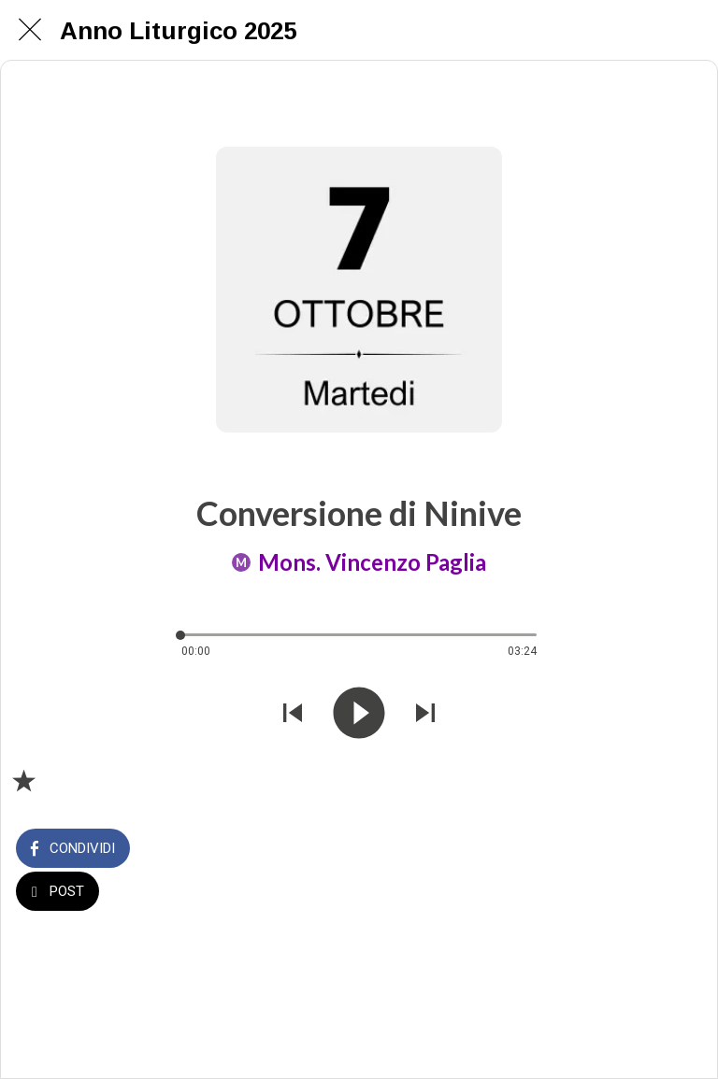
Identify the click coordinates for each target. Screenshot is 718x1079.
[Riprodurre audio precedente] (292, 714)
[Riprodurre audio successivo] (425, 714)
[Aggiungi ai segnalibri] (23, 780)
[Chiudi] (30, 30)
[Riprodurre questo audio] (359, 714)
